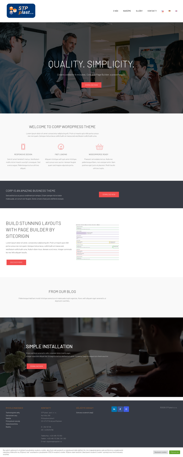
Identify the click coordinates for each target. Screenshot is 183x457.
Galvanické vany (11, 415)
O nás (115, 11)
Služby (139, 11)
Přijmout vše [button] (175, 452)
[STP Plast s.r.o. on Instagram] (126, 409)
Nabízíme (127, 11)
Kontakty (152, 11)
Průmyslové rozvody (13, 421)
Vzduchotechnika (12, 424)
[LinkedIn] (114, 409)
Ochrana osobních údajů (84, 413)
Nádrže (8, 418)
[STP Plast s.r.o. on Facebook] (120, 409)
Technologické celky (13, 413)
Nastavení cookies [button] (161, 452)
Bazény (8, 427)
